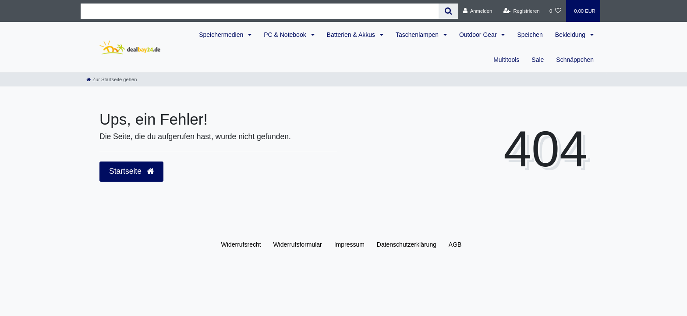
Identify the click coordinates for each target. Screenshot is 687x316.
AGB (455, 244)
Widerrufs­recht (241, 244)
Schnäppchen (575, 59)
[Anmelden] (477, 11)
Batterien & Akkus (352, 34)
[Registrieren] (522, 11)
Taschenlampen (418, 34)
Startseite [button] (131, 171)
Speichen (529, 34)
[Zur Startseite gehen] (112, 79)
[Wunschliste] (555, 11)
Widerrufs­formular (297, 244)
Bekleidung (571, 34)
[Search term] (260, 11)
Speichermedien (222, 34)
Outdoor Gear (479, 34)
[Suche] (448, 11)
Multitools (506, 59)
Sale (537, 59)
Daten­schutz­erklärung (406, 244)
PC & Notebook (286, 34)
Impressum (349, 244)
